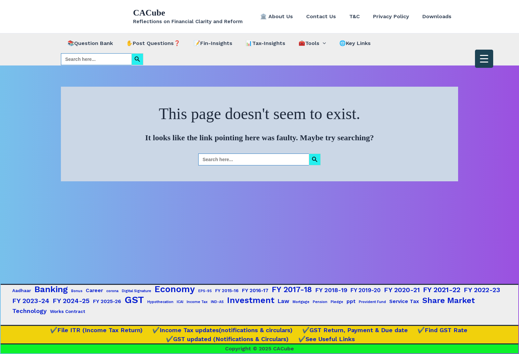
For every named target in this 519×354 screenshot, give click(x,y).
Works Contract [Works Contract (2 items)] (67, 311)
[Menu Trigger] (484, 59)
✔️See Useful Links (325, 338)
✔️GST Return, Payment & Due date (352, 330)
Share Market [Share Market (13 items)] (448, 300)
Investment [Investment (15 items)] (250, 300)
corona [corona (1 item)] (112, 291)
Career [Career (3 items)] (94, 290)
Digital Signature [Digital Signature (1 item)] (136, 291)
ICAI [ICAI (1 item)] (180, 302)
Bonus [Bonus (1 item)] (76, 291)
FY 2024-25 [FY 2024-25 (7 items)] (71, 301)
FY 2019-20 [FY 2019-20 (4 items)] (366, 290)
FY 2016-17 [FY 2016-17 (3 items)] (255, 290)
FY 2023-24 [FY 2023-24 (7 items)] (30, 301)
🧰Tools (300, 43)
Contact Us (330, 16)
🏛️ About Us (288, 16)
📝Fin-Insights (206, 43)
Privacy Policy (395, 16)
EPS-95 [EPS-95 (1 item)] (205, 291)
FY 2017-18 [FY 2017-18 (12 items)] (292, 289)
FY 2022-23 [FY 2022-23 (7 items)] (482, 290)
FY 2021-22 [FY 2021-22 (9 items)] (441, 290)
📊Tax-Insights (256, 43)
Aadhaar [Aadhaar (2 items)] (21, 290)
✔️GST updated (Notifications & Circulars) (229, 338)
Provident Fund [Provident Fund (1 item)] (372, 302)
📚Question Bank (89, 43)
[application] (310, 43)
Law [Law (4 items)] (283, 301)
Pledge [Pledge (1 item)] (337, 302)
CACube (149, 13)
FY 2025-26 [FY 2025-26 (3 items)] (107, 301)
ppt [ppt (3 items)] (351, 301)
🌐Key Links (340, 43)
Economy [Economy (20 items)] (175, 289)
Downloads (438, 16)
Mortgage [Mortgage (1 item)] (301, 302)
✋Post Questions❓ (149, 43)
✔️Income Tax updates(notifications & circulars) (224, 330)
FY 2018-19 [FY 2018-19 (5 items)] (331, 290)
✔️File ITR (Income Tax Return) (101, 330)
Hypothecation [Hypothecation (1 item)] (160, 302)
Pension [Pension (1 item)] (320, 302)
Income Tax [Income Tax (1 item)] (197, 302)
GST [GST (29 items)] (134, 299)
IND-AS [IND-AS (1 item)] (217, 302)
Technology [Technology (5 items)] (29, 310)
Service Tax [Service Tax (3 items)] (404, 301)
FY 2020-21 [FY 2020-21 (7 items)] (402, 290)
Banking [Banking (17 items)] (51, 289)
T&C (361, 16)
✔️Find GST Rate (436, 330)
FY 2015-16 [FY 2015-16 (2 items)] (227, 290)
